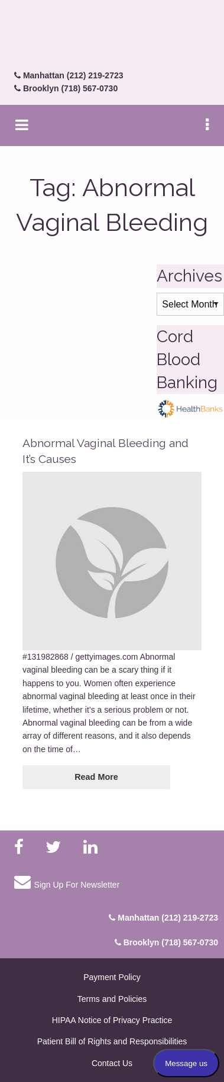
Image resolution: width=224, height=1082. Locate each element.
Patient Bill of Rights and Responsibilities (112, 1041)
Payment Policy (111, 977)
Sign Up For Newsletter (66, 881)
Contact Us (112, 1063)
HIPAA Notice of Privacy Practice (112, 1020)
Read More (96, 777)
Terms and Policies (112, 999)
